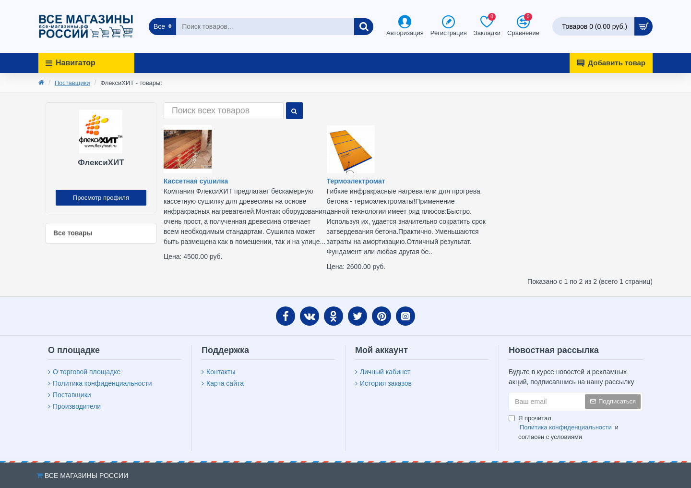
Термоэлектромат (356, 181)
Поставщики (72, 82)
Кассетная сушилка (196, 181)
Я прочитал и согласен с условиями (564, 427)
